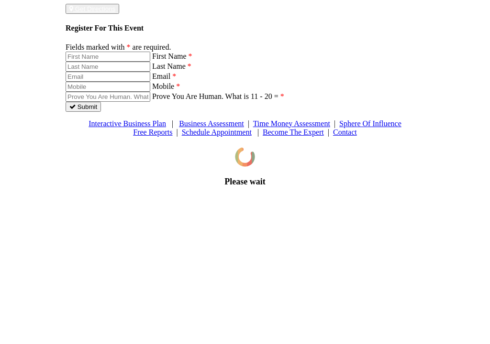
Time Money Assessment (291, 123)
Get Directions (92, 8)
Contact (345, 132)
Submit (83, 106)
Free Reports (152, 132)
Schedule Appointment (217, 132)
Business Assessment (211, 123)
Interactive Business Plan (127, 123)
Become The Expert (293, 132)
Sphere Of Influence (370, 123)
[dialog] (245, 167)
